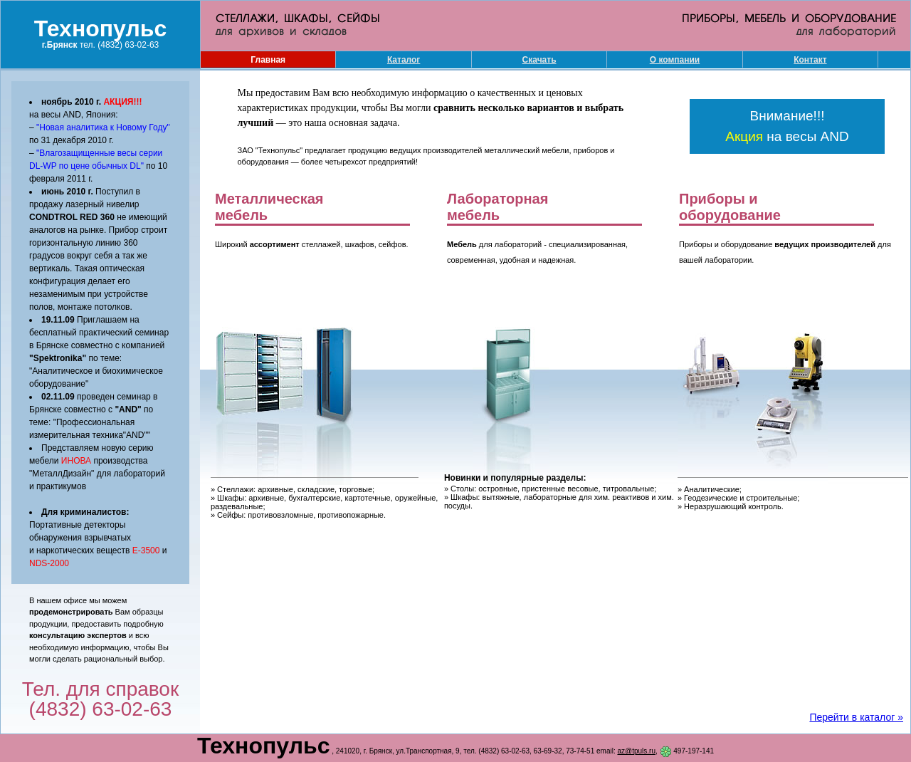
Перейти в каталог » (856, 717)
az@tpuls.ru (636, 751)
